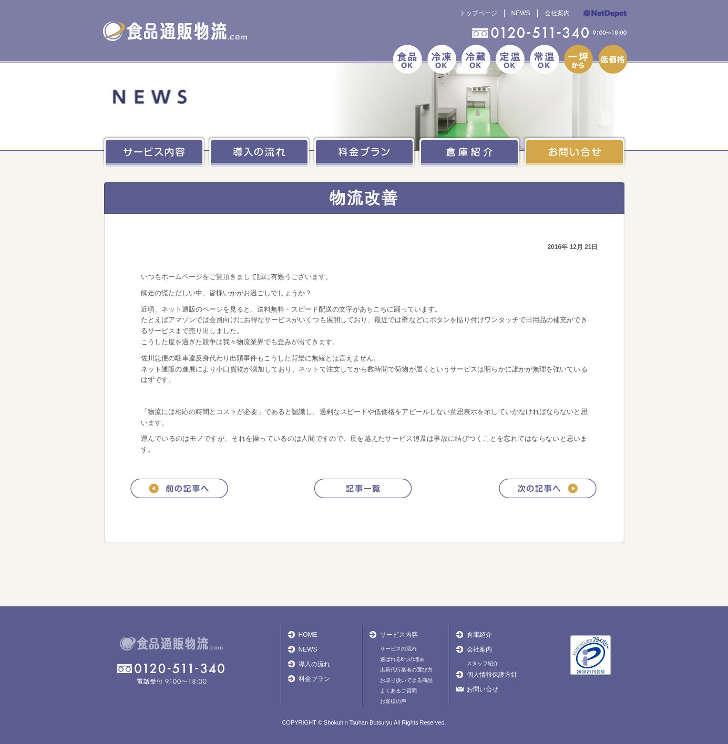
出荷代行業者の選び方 (406, 670)
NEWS (520, 13)
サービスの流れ (398, 649)
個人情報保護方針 (492, 674)
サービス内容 (399, 634)
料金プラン (314, 679)
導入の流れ (314, 664)
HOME (308, 634)
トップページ (478, 13)
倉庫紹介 (479, 634)
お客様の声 (393, 701)
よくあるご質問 (398, 691)
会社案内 (557, 13)
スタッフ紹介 (482, 663)
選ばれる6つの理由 (402, 659)
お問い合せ (482, 689)
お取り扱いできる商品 (406, 680)
